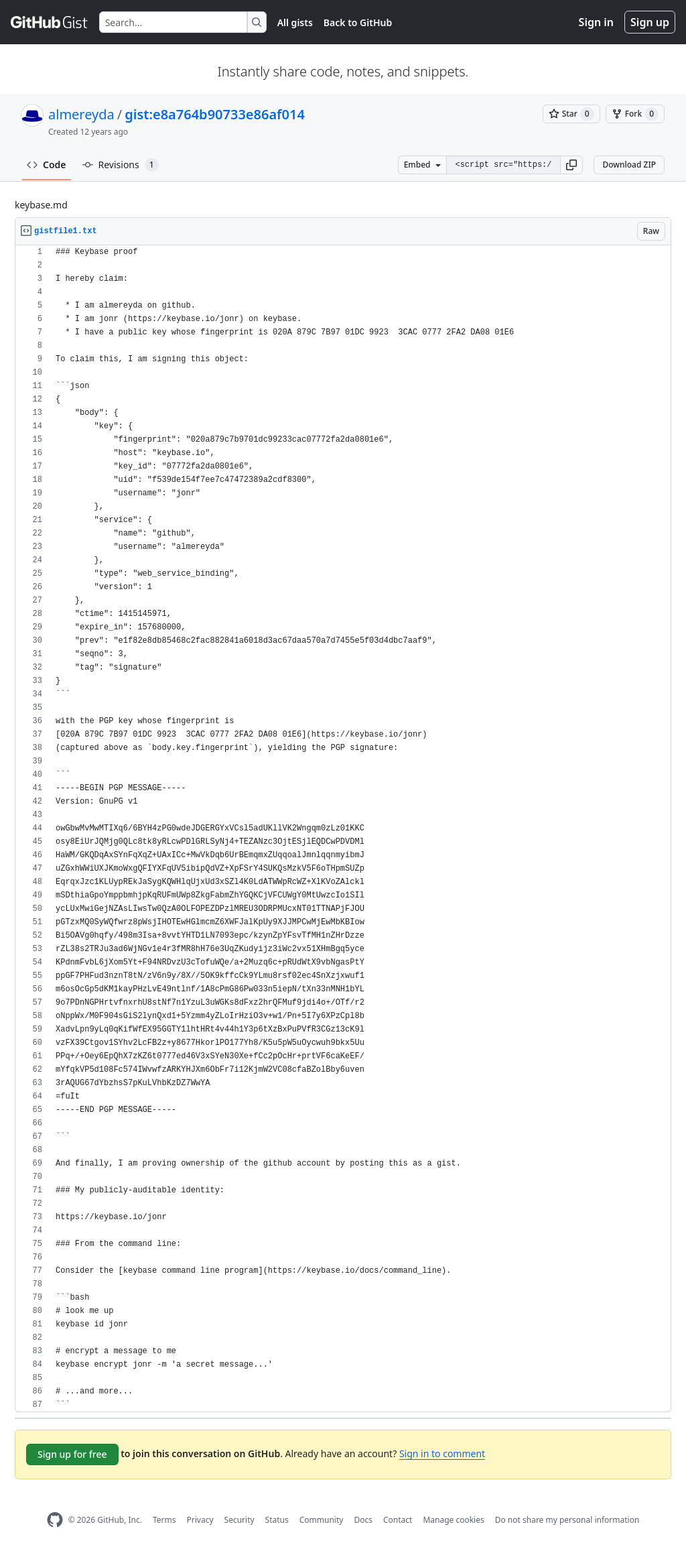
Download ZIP (629, 164)
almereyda (81, 114)
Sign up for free (72, 1454)
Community (321, 1520)
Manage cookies (453, 1520)
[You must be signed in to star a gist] (571, 114)
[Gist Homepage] (49, 22)
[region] (343, 828)
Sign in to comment (442, 1453)
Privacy (200, 1520)
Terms (164, 1520)
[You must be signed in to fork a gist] (635, 114)
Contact (397, 1520)
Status (277, 1520)
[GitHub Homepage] (55, 1519)
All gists (295, 22)
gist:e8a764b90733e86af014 (215, 114)
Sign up (649, 22)
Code (46, 164)
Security (239, 1520)
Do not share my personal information (567, 1520)
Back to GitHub (358, 22)
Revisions (120, 165)
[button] (571, 165)
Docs (363, 1520)
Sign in (596, 22)
